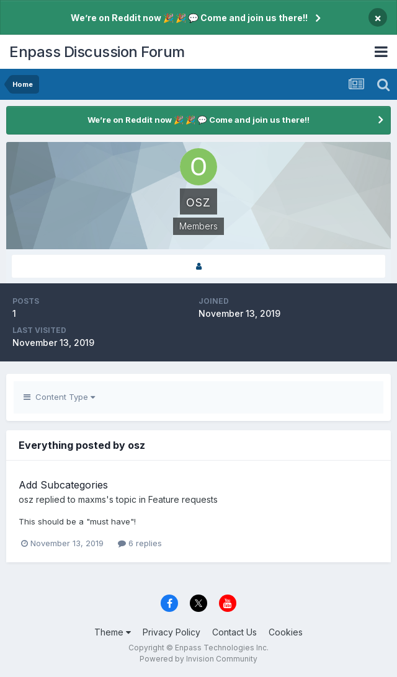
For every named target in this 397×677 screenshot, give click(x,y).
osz (26, 499)
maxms (92, 499)
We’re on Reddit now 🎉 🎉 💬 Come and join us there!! (189, 17)
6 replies (140, 543)
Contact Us (234, 632)
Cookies (286, 632)
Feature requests (183, 499)
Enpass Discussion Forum (97, 52)
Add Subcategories (63, 485)
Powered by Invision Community (198, 658)
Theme (112, 632)
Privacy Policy (171, 632)
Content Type (59, 397)
